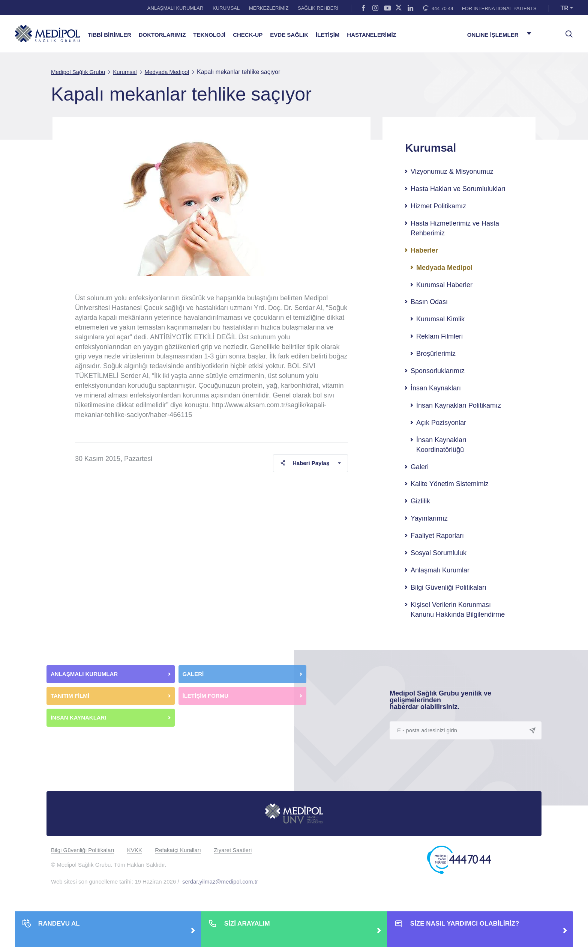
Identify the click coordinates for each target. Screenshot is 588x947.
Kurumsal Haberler (444, 285)
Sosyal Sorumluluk (438, 553)
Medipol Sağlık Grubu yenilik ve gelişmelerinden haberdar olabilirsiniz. (440, 700)
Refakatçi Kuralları (178, 850)
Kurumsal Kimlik (440, 319)
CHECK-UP (247, 35)
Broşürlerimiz (436, 353)
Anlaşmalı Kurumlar (440, 570)
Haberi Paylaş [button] (304, 463)
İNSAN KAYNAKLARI (79, 717)
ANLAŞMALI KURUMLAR (175, 8)
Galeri (420, 467)
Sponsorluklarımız (438, 371)
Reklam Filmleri (439, 336)
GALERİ (193, 674)
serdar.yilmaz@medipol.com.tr (220, 881)
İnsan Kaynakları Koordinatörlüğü (441, 444)
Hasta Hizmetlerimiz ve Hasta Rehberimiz (455, 228)
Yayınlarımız (429, 518)
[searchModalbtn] (566, 31)
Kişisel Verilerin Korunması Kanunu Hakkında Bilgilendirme (458, 609)
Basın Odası (429, 302)
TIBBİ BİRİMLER (109, 35)
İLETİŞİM (327, 35)
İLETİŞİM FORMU (206, 696)
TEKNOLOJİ (209, 35)
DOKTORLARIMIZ (162, 35)
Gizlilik (420, 501)
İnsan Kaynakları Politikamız (458, 405)
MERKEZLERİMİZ (268, 8)
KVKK (134, 850)
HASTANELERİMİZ (371, 35)
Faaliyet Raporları (437, 535)
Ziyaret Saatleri (233, 850)
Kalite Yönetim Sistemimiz (450, 484)
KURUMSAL (226, 8)
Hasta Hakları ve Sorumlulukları (458, 189)
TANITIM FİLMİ (70, 696)
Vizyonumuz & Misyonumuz (452, 171)
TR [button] (564, 8)
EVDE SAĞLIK (289, 35)
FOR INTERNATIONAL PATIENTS (499, 8)
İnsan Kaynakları (436, 388)
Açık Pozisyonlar (441, 422)
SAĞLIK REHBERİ (318, 8)
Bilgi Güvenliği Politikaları (448, 587)
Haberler (424, 250)
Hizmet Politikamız (438, 206)
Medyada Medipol (444, 267)
